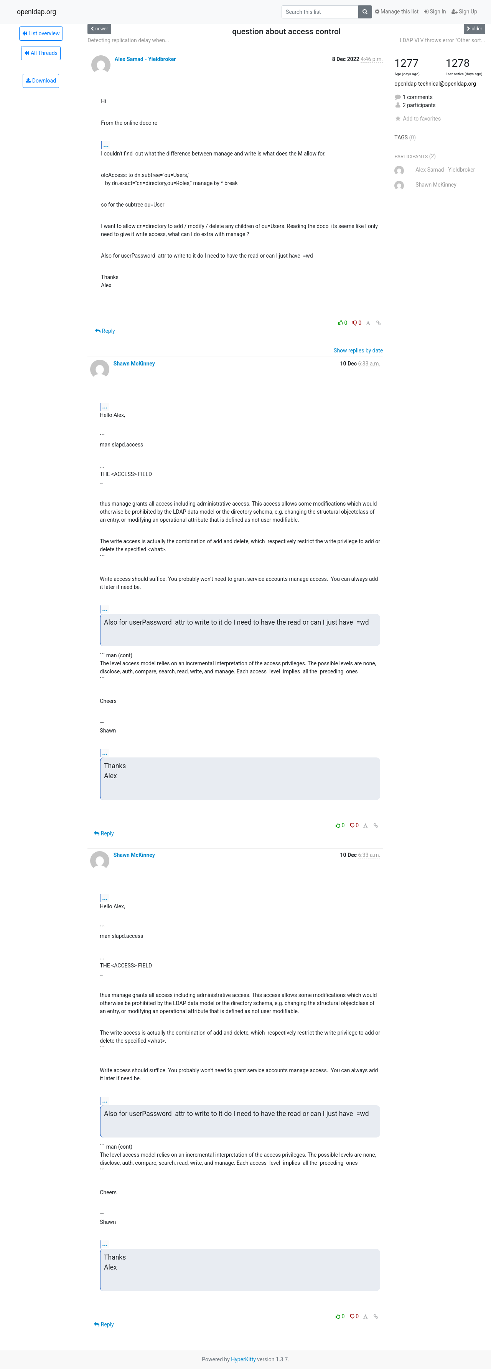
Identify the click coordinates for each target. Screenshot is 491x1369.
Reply (105, 331)
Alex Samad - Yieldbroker (145, 59)
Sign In (435, 11)
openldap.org (36, 12)
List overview (41, 33)
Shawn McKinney (134, 363)
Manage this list (397, 11)
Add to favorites (417, 119)
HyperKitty (243, 1359)
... (106, 145)
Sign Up (464, 11)
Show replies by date (358, 350)
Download (41, 81)
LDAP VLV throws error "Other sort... (442, 40)
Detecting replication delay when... (128, 40)
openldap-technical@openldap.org (435, 84)
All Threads (40, 53)
